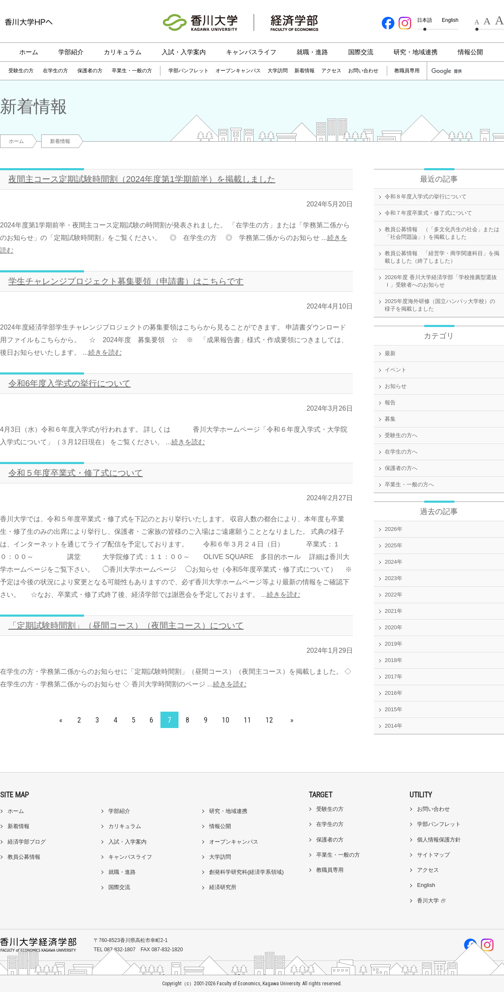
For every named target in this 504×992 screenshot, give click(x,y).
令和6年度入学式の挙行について (69, 383)
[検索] (450, 71)
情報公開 (470, 51)
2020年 (393, 627)
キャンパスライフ (251, 51)
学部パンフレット (188, 71)
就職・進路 (312, 51)
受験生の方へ (401, 435)
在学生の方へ (401, 452)
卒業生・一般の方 (132, 71)
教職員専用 (407, 71)
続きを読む (105, 352)
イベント (396, 370)
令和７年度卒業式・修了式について (428, 213)
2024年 (393, 562)
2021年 (393, 611)
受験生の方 (21, 71)
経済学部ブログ (27, 842)
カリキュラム (123, 51)
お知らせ (396, 386)
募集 (390, 419)
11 (247, 719)
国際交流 (360, 51)
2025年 (393, 545)
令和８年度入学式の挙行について (426, 196)
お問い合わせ (363, 71)
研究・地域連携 (416, 51)
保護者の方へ (401, 468)
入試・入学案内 (184, 51)
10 (225, 719)
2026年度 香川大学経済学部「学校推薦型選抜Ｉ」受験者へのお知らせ (441, 281)
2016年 (393, 693)
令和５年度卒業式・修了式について (75, 473)
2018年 (393, 660)
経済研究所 (222, 887)
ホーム (28, 51)
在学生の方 (55, 71)
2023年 (393, 578)
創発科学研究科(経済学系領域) (246, 872)
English (450, 20)
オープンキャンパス (238, 71)
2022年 (393, 594)
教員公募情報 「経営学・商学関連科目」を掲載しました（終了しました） (442, 257)
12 (269, 719)
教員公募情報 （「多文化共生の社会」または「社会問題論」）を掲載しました (442, 233)
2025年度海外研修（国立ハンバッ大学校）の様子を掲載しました (440, 305)
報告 (390, 402)
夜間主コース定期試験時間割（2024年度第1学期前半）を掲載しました (142, 179)
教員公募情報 (24, 857)
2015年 (393, 709)
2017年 (393, 676)
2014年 (393, 726)
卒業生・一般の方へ (409, 484)
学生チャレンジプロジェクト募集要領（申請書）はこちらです (126, 281)
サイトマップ (433, 855)
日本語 (424, 20)
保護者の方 (89, 71)
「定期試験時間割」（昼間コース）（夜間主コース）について (126, 625)
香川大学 (432, 900)
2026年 (393, 529)
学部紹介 (71, 51)
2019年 (393, 644)
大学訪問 (278, 71)
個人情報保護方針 (439, 839)
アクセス (331, 71)
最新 (390, 353)
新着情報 (304, 71)
